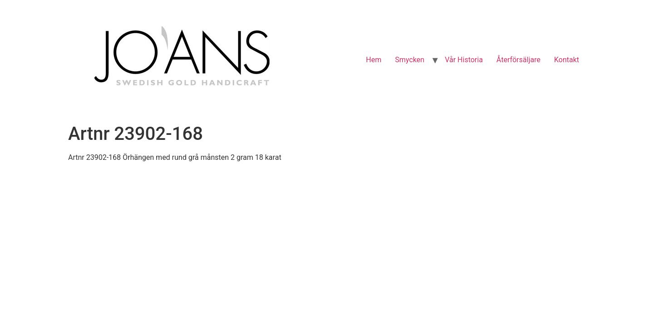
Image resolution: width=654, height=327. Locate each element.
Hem (374, 59)
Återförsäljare (518, 59)
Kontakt (566, 59)
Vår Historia (464, 59)
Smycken (410, 59)
